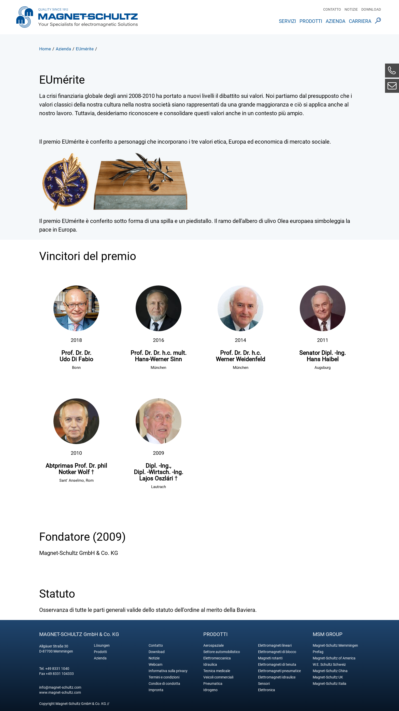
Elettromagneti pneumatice (279, 671)
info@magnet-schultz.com (60, 687)
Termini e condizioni (164, 677)
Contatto (332, 9)
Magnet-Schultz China (330, 671)
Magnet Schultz (77, 18)
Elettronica (266, 690)
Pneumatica (212, 684)
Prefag (318, 652)
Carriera (360, 21)
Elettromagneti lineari (275, 645)
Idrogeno (210, 690)
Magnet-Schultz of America (334, 658)
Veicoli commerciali (218, 677)
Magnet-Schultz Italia (329, 684)
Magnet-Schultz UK (328, 677)
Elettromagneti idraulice (276, 677)
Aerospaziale (213, 645)
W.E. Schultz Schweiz (329, 665)
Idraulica (210, 665)
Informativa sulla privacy (168, 671)
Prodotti (311, 21)
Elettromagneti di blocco (277, 652)
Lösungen (102, 645)
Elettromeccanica (217, 658)
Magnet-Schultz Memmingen (335, 645)
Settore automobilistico (221, 652)
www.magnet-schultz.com (60, 692)
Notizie (351, 9)
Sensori (264, 684)
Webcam (155, 665)
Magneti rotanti (270, 658)
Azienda (335, 21)
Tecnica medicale (216, 671)
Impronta (156, 690)
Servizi (287, 21)
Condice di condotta (164, 684)
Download (371, 9)
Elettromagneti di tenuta (277, 665)
